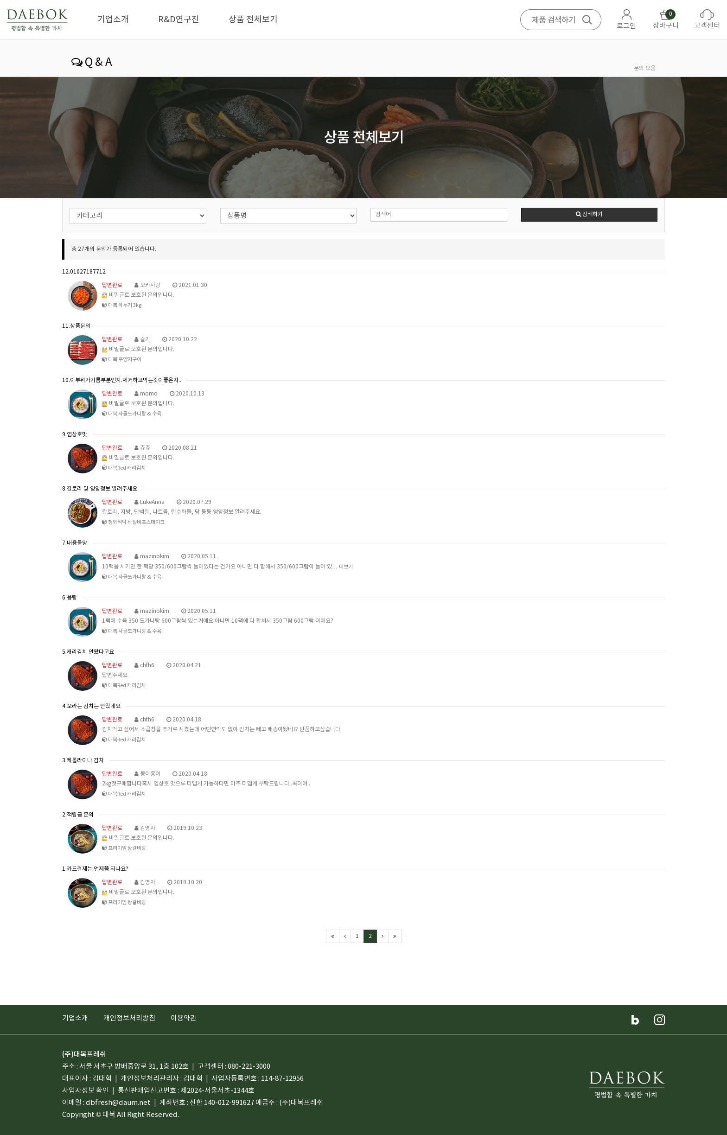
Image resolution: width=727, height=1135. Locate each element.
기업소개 (113, 20)
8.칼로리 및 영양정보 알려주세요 (99, 489)
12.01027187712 (84, 272)
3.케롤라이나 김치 (83, 761)
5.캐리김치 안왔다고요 (88, 652)
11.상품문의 (76, 326)
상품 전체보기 (253, 20)
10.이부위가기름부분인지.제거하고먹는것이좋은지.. (121, 380)
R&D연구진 (178, 20)
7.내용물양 (74, 543)
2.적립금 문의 (78, 815)
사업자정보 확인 (85, 1091)
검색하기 (589, 214)
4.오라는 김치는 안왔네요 (91, 706)
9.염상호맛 (74, 435)
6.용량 (69, 598)
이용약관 (184, 1018)
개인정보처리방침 (129, 1018)
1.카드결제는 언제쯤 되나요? (95, 869)
